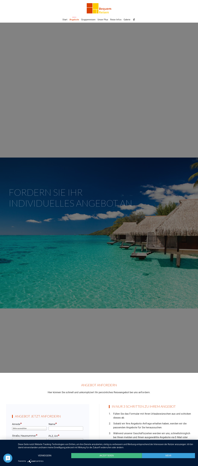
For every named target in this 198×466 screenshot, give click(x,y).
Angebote (74, 19)
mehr (168, 455)
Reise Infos (116, 19)
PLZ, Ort (54, 436)
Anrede (17, 424)
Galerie (127, 19)
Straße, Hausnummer (24, 435)
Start (64, 19)
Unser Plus (103, 19)
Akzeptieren (107, 455)
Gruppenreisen (88, 19)
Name (53, 424)
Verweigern (44, 455)
